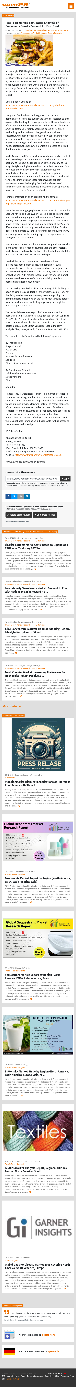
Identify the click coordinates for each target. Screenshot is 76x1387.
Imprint (10, 1376)
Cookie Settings (13, 1379)
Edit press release (45, 514)
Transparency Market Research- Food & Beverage (41, 33)
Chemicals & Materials (24, 968)
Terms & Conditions (35, 1376)
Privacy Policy (20, 1376)
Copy (65, 478)
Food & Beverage (21, 1065)
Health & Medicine (22, 1258)
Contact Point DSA (52, 1376)
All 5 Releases (11, 706)
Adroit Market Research (14, 1164)
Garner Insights (11, 1261)
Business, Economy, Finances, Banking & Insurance (47, 30)
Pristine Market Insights (15, 874)
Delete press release (18, 514)
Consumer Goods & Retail (25, 872)
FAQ (3, 1376)
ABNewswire (10, 778)
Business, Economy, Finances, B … (29, 538)
